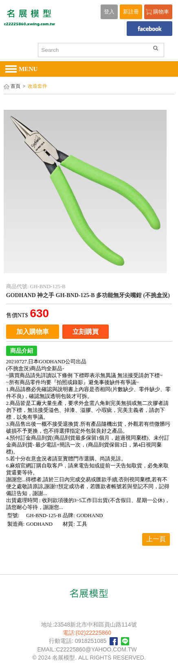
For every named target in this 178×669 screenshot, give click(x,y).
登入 (109, 12)
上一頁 (156, 539)
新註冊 (131, 12)
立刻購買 (86, 331)
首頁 (15, 86)
